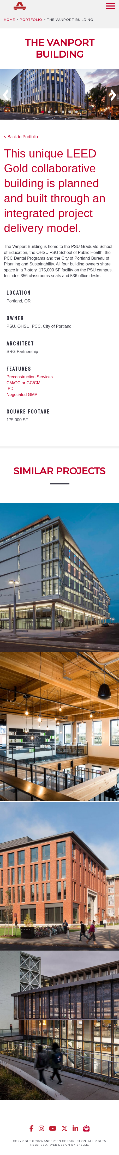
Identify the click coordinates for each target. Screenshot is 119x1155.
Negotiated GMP (22, 394)
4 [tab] (63, 112)
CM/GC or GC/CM (23, 383)
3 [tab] (56, 112)
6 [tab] (76, 112)
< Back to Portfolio (21, 137)
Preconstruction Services (30, 377)
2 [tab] (49, 112)
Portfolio (31, 20)
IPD (10, 388)
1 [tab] (42, 112)
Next (113, 95)
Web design (60, 1144)
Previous (6, 95)
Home (9, 20)
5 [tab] (69, 112)
